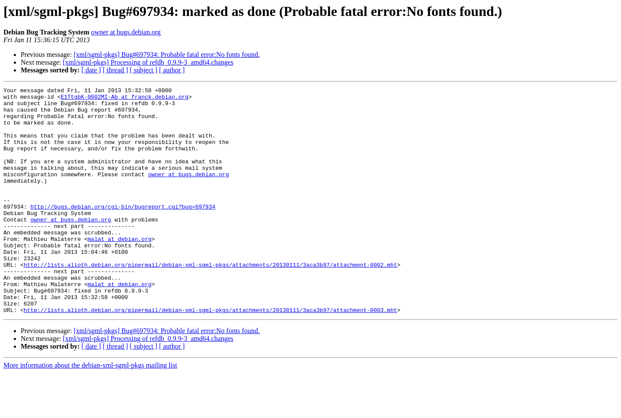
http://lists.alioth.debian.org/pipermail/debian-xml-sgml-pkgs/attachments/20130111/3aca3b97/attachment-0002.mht (210, 301)
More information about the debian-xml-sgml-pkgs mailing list (90, 410)
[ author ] (172, 70)
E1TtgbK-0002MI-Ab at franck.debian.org (124, 99)
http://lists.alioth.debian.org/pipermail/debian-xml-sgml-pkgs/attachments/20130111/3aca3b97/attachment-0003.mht (210, 355)
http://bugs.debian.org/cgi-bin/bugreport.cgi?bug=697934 (122, 231)
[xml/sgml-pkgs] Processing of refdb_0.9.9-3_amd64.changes (148, 62)
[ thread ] (115, 70)
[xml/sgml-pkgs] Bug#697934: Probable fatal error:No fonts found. (167, 54)
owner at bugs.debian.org (125, 32)
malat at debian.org (119, 270)
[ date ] (91, 70)
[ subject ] (143, 70)
